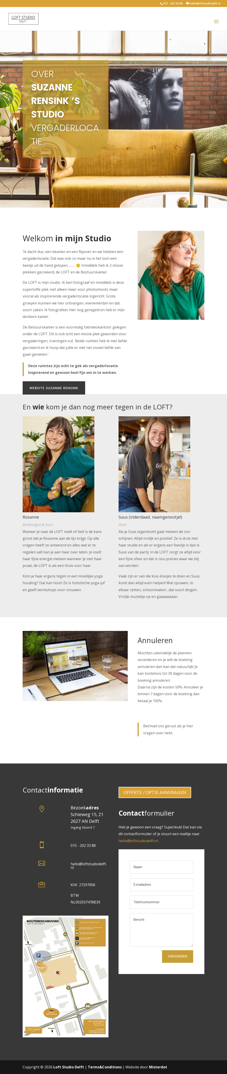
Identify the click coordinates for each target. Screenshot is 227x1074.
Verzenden (177, 956)
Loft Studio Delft (68, 1067)
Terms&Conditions (105, 1067)
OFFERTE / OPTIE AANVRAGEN (154, 792)
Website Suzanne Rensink (54, 388)
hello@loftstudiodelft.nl (89, 865)
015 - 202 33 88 (173, 3)
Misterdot (158, 1067)
